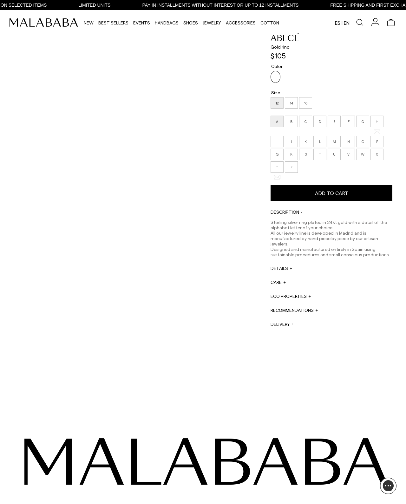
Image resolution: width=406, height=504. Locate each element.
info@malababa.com (162, 489)
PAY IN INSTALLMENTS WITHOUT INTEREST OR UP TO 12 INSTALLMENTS (238, 5)
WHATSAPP (154, 461)
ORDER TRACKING (160, 497)
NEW (89, 22)
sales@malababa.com (220, 468)
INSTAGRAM (45, 461)
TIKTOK (41, 469)
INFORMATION (331, 451)
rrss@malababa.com (219, 483)
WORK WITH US (215, 493)
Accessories (241, 22)
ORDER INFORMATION (163, 485)
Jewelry (212, 22)
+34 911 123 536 (157, 465)
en (347, 23)
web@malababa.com (163, 477)
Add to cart (331, 191)
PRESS (207, 477)
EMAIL (149, 473)
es (337, 23)
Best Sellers (113, 22)
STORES (324, 469)
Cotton (269, 22)
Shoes (190, 22)
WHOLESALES (213, 461)
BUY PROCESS (329, 476)
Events (141, 22)
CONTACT (155, 451)
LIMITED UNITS (112, 5)
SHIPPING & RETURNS (336, 484)
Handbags (167, 22)
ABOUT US (326, 461)
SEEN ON (44, 451)
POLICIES (325, 491)
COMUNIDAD (46, 476)
